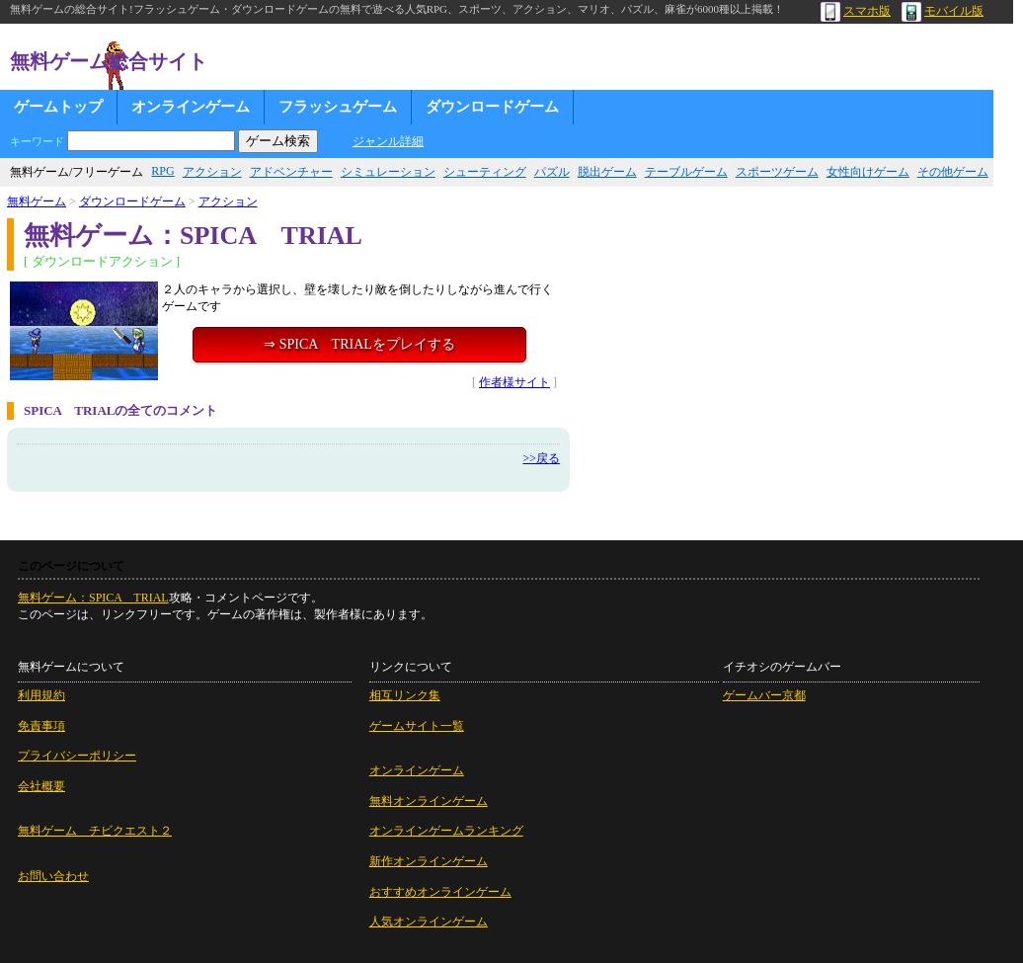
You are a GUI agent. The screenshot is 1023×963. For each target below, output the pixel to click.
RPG (162, 171)
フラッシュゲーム (337, 107)
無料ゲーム (36, 201)
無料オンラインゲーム (428, 801)
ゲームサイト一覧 (416, 726)
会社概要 (41, 786)
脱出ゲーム (607, 172)
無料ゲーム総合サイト (108, 61)
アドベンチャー (291, 172)
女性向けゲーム (867, 172)
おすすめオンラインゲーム (440, 892)
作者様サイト (514, 382)
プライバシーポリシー (77, 755)
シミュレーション (388, 172)
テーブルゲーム (686, 172)
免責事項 (41, 726)
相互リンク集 (404, 695)
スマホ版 (856, 11)
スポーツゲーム (777, 172)
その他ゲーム (952, 172)
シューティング (484, 172)
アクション (212, 172)
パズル (552, 172)
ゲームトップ (58, 107)
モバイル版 (943, 11)
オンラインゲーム (190, 107)
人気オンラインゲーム (428, 921)
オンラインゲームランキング (446, 831)
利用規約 (41, 695)
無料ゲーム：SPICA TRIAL (93, 597)
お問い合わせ (53, 876)
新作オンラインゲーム (428, 861)
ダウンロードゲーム (492, 107)
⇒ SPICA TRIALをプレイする (359, 344)
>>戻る (541, 458)
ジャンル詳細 (388, 141)
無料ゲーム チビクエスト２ (95, 831)
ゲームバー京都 (764, 695)
